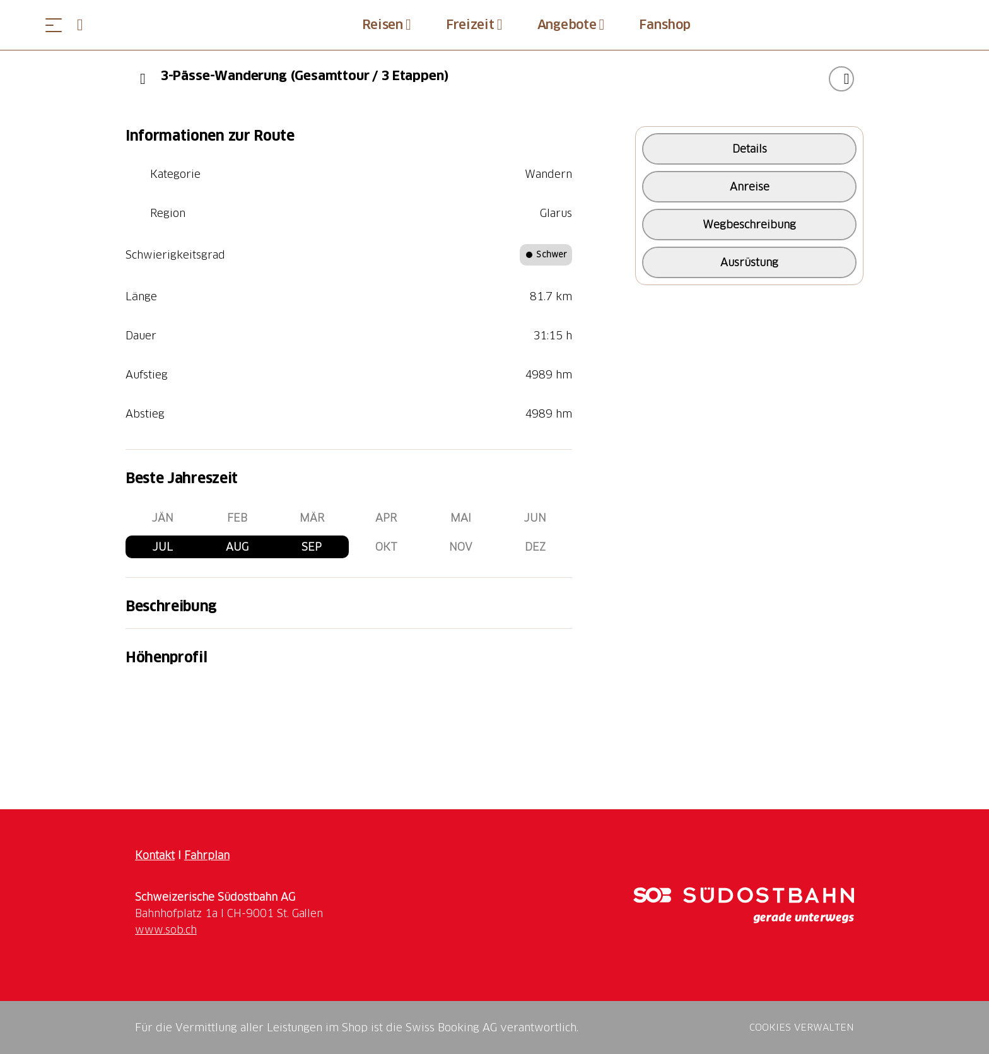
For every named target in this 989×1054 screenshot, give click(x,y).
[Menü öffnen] (53, 25)
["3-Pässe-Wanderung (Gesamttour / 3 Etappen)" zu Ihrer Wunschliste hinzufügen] (841, 78)
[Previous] (143, 78)
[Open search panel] (85, 25)
